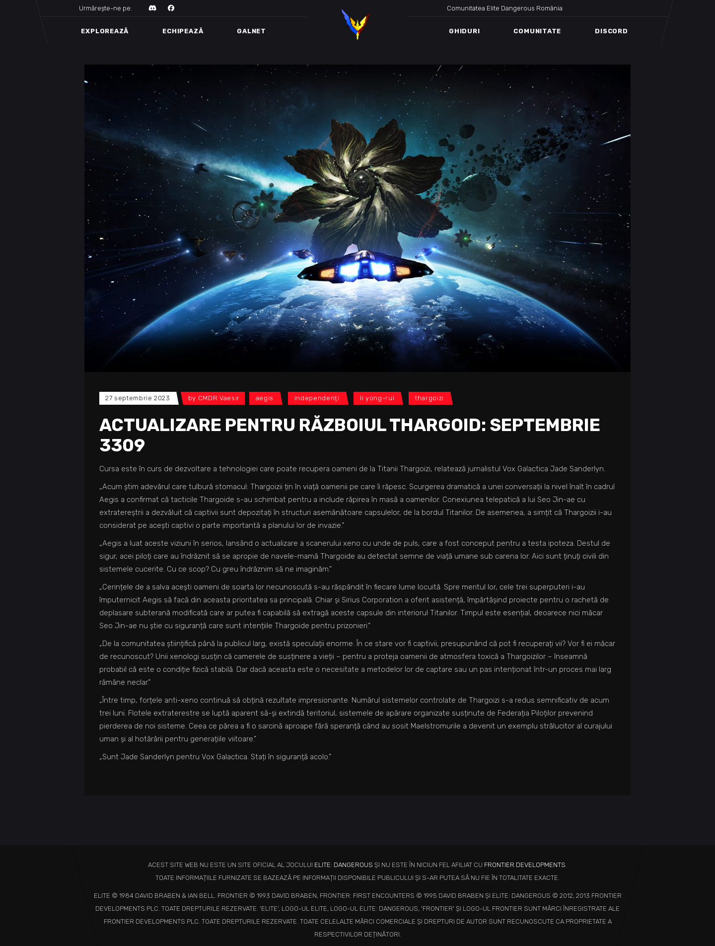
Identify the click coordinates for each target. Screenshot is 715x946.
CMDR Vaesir (219, 398)
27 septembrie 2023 (137, 398)
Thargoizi (429, 398)
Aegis (265, 398)
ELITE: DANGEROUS (343, 865)
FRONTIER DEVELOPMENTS (525, 865)
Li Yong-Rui (377, 398)
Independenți (317, 398)
